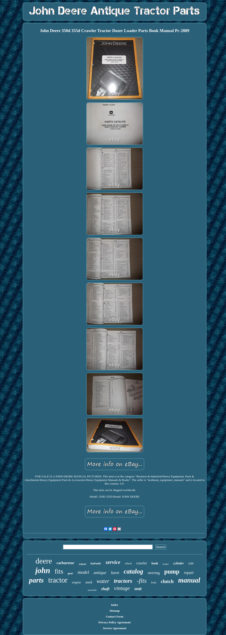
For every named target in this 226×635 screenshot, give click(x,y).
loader (166, 564)
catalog (133, 571)
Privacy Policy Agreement (115, 622)
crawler (141, 563)
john (42, 570)
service (113, 562)
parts (36, 580)
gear (70, 573)
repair (189, 572)
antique (100, 572)
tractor (58, 580)
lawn (115, 572)
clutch (167, 581)
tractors (123, 581)
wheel (128, 563)
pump (172, 571)
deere (43, 561)
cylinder (178, 563)
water (103, 581)
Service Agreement (114, 628)
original (82, 564)
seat (137, 588)
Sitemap (115, 610)
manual (189, 580)
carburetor (65, 563)
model (83, 572)
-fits (142, 580)
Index (114, 605)
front (153, 582)
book (154, 563)
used (89, 582)
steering (154, 573)
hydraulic (96, 563)
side (191, 563)
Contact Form (114, 616)
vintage (122, 588)
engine (76, 582)
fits (59, 571)
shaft (105, 589)
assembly (92, 590)
